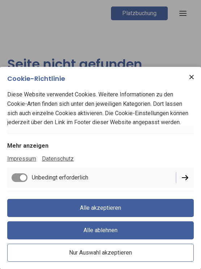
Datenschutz (58, 158)
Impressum (21, 158)
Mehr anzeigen (27, 145)
